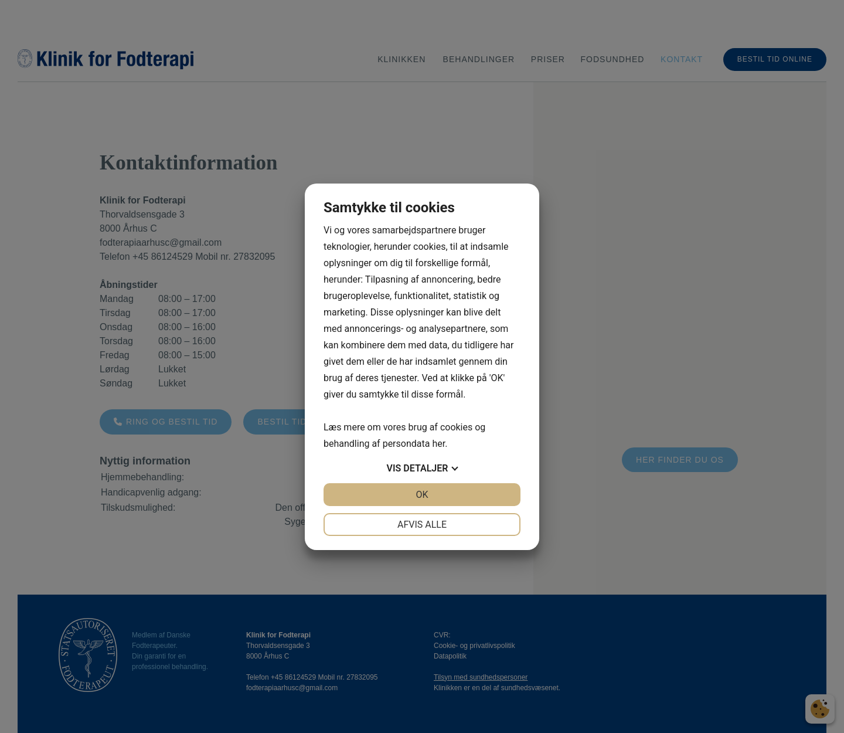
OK (422, 494)
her (438, 443)
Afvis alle (422, 524)
